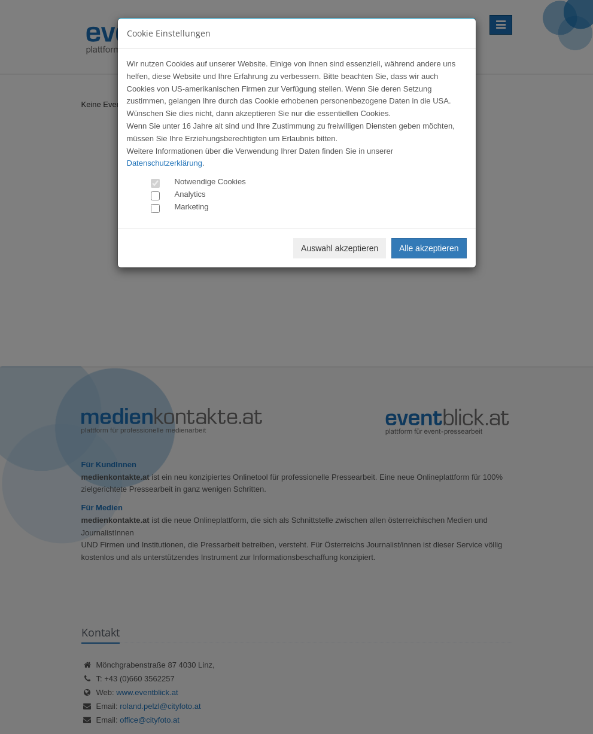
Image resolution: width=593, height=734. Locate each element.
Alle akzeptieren (429, 248)
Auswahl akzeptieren (339, 248)
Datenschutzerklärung (164, 163)
